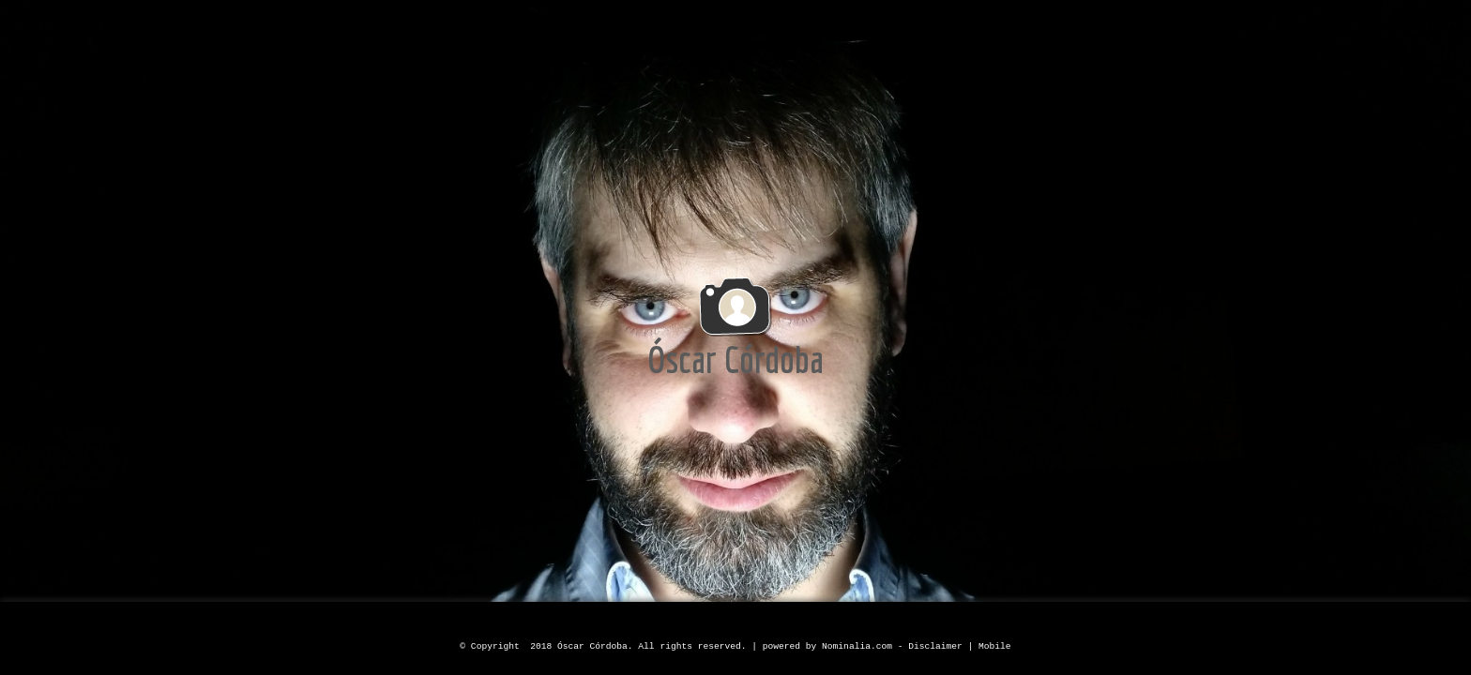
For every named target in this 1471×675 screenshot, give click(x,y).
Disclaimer (935, 646)
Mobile (994, 646)
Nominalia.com (857, 646)
